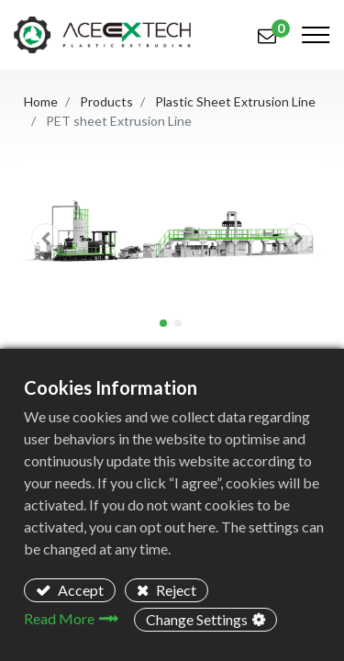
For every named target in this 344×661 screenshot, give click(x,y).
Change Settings (197, 619)
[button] (46, 238)
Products (106, 101)
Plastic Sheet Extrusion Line (235, 101)
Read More (59, 618)
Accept (79, 590)
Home (41, 101)
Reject (174, 590)
